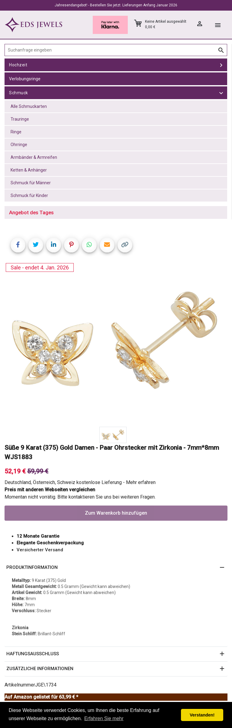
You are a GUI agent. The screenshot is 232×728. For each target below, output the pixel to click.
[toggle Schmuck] (221, 93)
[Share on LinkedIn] (53, 245)
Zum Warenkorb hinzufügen (116, 513)
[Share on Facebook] (18, 245)
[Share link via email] (107, 245)
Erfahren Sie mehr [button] (104, 718)
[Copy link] (125, 245)
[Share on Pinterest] (71, 245)
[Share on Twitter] (35, 245)
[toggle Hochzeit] (221, 65)
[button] (116, 567)
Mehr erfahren (141, 482)
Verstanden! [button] (202, 715)
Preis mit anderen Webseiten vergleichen (50, 490)
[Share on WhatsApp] (89, 245)
